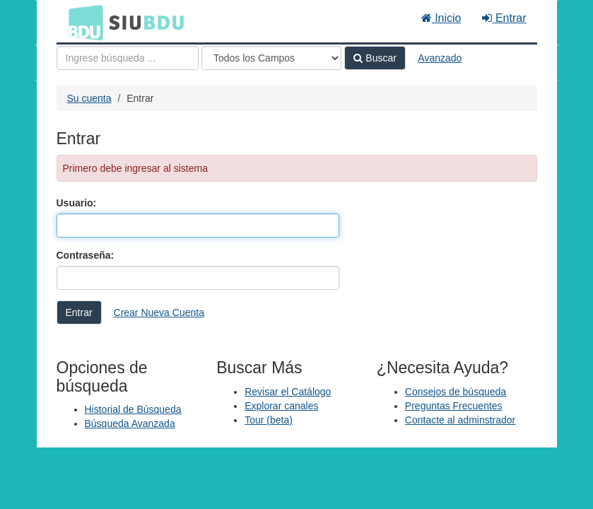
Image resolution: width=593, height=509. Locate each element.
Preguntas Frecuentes (454, 405)
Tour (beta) (269, 420)
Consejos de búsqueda (455, 391)
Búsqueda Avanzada (130, 423)
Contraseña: (86, 255)
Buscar (374, 58)
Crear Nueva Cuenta (159, 312)
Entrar (504, 18)
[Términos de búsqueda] (128, 58)
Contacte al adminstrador (460, 420)
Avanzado (440, 58)
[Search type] (271, 58)
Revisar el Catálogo (288, 391)
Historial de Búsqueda (133, 409)
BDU (82, 22)
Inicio (441, 18)
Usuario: (77, 203)
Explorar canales (281, 405)
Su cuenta (89, 98)
